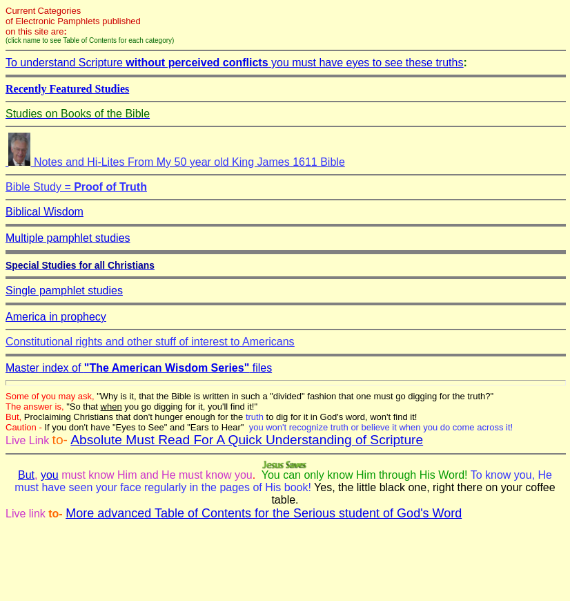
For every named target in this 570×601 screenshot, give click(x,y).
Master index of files (139, 368)
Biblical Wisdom (44, 212)
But (26, 475)
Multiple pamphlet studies (68, 238)
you (50, 475)
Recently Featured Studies (67, 89)
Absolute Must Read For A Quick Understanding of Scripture (246, 439)
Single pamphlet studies (64, 290)
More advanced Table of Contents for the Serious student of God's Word (264, 513)
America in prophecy (56, 317)
